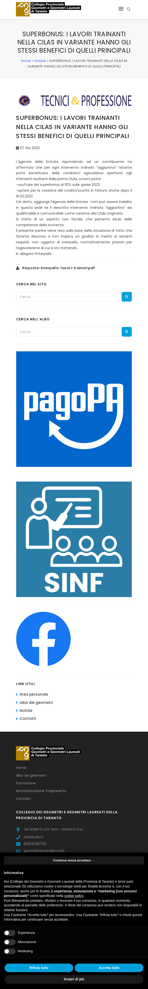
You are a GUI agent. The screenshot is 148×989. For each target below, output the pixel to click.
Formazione (26, 783)
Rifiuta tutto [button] (39, 968)
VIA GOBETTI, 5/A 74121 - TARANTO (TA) (53, 829)
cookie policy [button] (73, 896)
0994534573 (33, 837)
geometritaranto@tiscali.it (44, 850)
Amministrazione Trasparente (41, 790)
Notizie (40, 60)
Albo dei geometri (36, 702)
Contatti (28, 718)
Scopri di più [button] (74, 979)
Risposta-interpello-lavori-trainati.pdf (55, 268)
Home (26, 60)
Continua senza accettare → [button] (74, 860)
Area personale (34, 694)
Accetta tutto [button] (109, 968)
